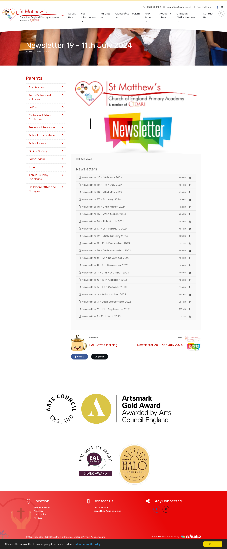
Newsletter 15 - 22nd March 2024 (102, 214)
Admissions (46, 87)
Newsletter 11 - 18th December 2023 (104, 243)
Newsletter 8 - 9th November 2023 (103, 265)
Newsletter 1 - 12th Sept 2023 (100, 316)
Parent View (46, 159)
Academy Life (166, 15)
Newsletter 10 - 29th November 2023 (105, 250)
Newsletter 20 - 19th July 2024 (100, 177)
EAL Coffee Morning (103, 345)
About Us (72, 15)
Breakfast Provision (46, 127)
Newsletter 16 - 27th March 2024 (102, 207)
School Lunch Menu (46, 135)
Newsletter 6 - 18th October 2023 (103, 280)
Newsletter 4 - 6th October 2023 (102, 294)
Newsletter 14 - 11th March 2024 (102, 221)
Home (29, 51)
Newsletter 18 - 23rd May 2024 (100, 192)
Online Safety (46, 151)
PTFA (46, 167)
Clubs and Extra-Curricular (46, 117)
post (99, 356)
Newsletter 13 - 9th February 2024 (103, 228)
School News (46, 143)
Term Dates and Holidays (46, 97)
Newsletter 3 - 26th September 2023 (105, 302)
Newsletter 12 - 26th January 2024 (103, 236)
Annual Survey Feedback (46, 177)
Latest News (42, 51)
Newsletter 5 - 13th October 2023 (103, 287)
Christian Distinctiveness (186, 17)
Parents (105, 15)
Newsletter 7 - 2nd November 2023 (104, 272)
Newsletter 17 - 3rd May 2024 (100, 199)
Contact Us (208, 15)
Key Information (88, 17)
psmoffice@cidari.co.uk (177, 7)
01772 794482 (152, 7)
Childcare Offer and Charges (46, 189)
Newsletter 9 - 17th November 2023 (104, 258)
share (79, 356)
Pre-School (149, 17)
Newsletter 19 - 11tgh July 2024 (101, 185)
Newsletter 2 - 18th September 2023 (105, 309)
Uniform (46, 107)
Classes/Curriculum (127, 15)
